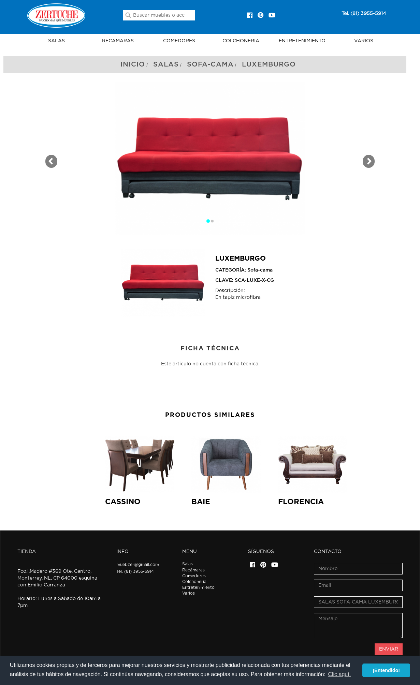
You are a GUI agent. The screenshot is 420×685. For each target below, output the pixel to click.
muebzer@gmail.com (137, 565)
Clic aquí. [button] (339, 674)
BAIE (200, 502)
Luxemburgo (269, 64)
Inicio (132, 64)
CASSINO (123, 502)
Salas (166, 64)
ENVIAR (388, 649)
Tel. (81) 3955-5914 (364, 13)
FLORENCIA (301, 502)
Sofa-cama (210, 64)
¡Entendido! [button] (386, 670)
